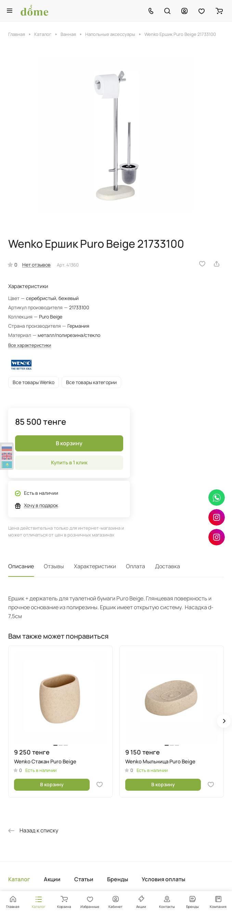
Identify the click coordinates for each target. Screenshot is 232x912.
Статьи (83, 879)
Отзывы (54, 566)
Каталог (19, 879)
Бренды (117, 879)
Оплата (135, 566)
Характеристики (95, 566)
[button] (224, 721)
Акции (52, 879)
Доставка (167, 566)
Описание (21, 566)
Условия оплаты (163, 879)
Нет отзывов (36, 264)
